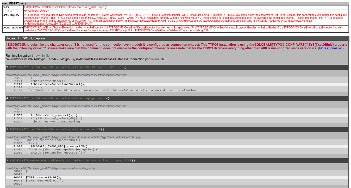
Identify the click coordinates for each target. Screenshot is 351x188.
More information (331, 48)
